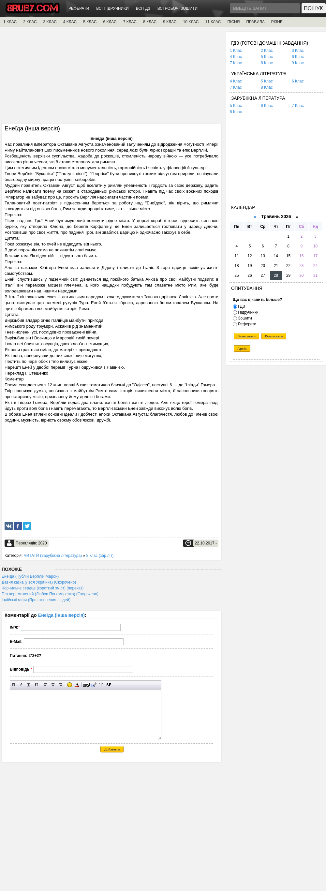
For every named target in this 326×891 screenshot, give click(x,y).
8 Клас (267, 63)
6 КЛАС (109, 22)
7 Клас (236, 63)
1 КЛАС (10, 22)
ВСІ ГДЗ (143, 8)
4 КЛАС (70, 22)
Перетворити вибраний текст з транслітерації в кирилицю (101, 685)
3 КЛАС (50, 22)
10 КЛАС (191, 22)
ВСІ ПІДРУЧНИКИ (112, 8)
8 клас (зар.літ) (99, 555)
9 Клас (298, 63)
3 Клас (298, 50)
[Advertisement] (111, 77)
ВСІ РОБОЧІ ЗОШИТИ (177, 8)
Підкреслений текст (29, 685)
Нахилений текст (21, 685)
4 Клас (236, 56)
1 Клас (236, 50)
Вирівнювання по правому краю (60, 685)
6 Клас (298, 56)
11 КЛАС (213, 22)
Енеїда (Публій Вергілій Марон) (30, 576)
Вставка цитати (93, 685)
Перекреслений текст (36, 685)
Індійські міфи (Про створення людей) (36, 600)
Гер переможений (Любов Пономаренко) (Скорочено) (50, 594)
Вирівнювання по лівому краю (45, 685)
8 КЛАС (149, 22)
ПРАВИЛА (255, 22)
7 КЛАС (130, 22)
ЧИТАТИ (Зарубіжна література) (53, 555)
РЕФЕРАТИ (78, 8)
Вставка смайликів (69, 685)
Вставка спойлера (108, 685)
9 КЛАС (169, 22)
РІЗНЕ (277, 22)
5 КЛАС (89, 22)
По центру (53, 685)
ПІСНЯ (233, 22)
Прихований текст (86, 685)
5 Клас (267, 56)
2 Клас (267, 50)
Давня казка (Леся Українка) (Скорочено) (39, 582)
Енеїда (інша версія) (61, 615)
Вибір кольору (77, 685)
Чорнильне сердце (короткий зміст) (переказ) (42, 588)
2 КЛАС (30, 22)
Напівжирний (14, 685)
